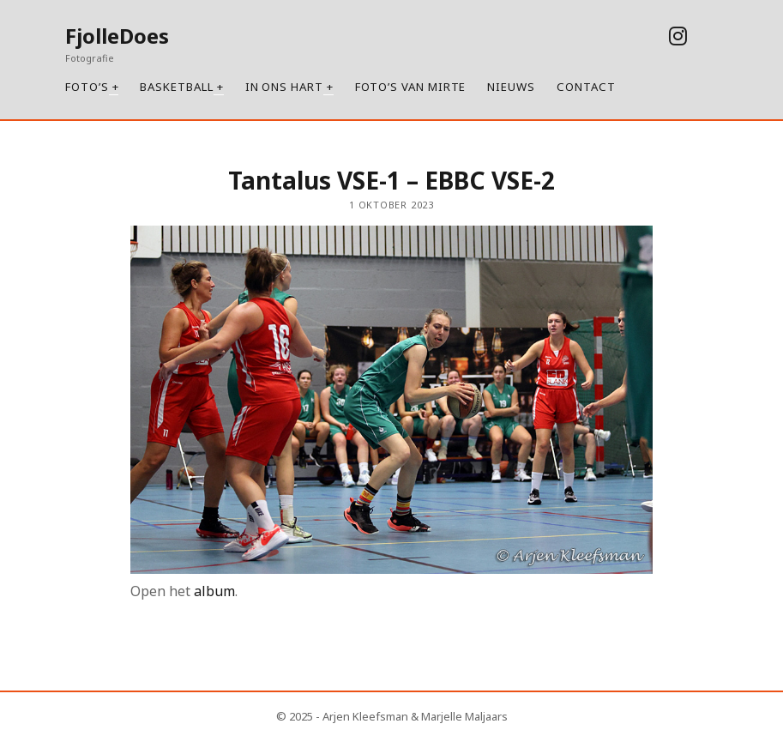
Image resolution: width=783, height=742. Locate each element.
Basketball (176, 86)
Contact (586, 86)
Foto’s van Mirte (411, 86)
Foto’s (87, 86)
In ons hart (284, 86)
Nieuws (511, 86)
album (214, 591)
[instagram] (678, 35)
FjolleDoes (117, 35)
